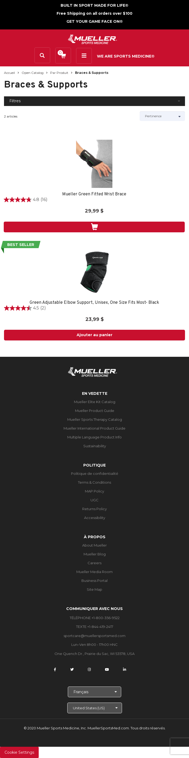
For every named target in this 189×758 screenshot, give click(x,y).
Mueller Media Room (94, 572)
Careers (94, 563)
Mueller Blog (95, 554)
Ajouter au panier (94, 334)
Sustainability (94, 446)
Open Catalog (33, 73)
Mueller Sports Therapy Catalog (94, 419)
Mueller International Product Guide (94, 428)
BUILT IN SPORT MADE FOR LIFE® (94, 5)
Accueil (9, 73)
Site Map (94, 589)
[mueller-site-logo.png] (92, 38)
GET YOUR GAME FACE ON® (94, 21)
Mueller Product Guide (94, 410)
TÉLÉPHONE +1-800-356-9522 (95, 618)
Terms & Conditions (94, 482)
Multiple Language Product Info (94, 437)
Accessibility (94, 518)
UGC (94, 500)
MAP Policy (94, 491)
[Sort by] (162, 116)
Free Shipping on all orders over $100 (94, 13)
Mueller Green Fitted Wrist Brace (94, 194)
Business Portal (94, 580)
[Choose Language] (94, 692)
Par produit (59, 73)
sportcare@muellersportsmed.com (94, 636)
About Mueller (94, 545)
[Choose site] (94, 708)
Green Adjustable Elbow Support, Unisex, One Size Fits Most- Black (94, 302)
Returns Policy (94, 509)
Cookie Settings (19, 752)
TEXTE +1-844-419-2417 (94, 626)
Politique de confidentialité (94, 473)
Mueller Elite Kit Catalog (94, 402)
